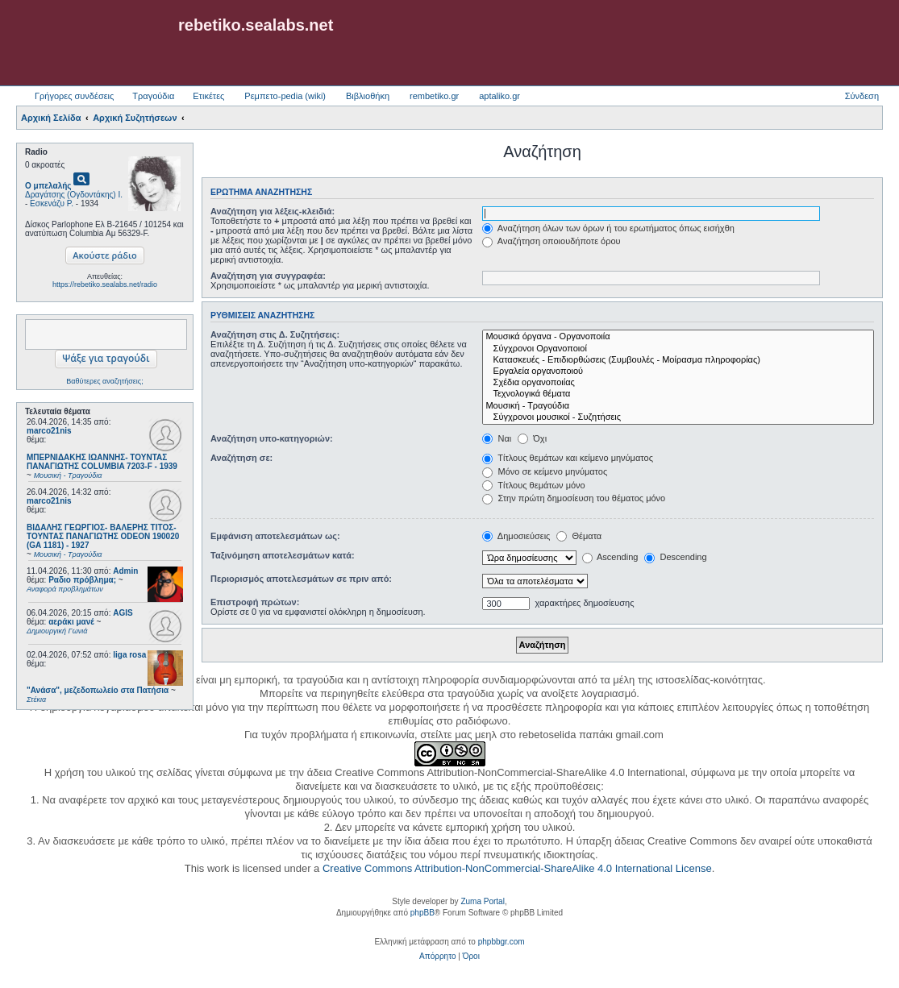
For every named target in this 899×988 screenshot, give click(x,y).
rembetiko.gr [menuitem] (434, 96)
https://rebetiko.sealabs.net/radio (104, 284)
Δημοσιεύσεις (516, 536)
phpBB (422, 912)
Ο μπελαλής (48, 185)
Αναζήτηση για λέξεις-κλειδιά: (272, 211)
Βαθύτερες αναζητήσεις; (104, 381)
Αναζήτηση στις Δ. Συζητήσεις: (274, 334)
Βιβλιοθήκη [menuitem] (367, 96)
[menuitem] (437, 956)
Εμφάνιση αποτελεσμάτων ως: (275, 536)
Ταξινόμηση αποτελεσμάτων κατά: (282, 555)
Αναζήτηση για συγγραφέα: (268, 275)
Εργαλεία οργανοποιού (678, 371)
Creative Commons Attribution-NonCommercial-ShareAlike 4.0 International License (517, 868)
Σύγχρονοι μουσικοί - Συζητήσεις (678, 417)
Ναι (496, 438)
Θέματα (578, 536)
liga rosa (129, 654)
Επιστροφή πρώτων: (254, 602)
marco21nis (49, 430)
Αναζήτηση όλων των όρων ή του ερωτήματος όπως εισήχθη (608, 228)
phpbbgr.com (501, 941)
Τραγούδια (153, 96)
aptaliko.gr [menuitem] (499, 96)
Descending (675, 557)
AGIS (122, 612)
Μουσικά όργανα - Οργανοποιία (678, 336)
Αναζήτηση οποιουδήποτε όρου (551, 241)
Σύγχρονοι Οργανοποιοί (678, 349)
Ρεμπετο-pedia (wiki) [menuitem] (285, 96)
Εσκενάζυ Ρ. (51, 203)
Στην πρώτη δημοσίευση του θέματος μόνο (573, 498)
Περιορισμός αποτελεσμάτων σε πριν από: (301, 578)
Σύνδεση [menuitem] (862, 96)
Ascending (610, 557)
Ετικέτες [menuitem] (208, 96)
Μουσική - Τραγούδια (678, 406)
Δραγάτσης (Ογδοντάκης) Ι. (74, 194)
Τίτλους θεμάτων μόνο (533, 485)
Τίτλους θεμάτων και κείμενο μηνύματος (567, 458)
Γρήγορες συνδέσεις (74, 96)
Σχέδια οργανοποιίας (678, 382)
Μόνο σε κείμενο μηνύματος (544, 471)
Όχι (532, 438)
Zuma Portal (482, 901)
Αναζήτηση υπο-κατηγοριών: (271, 438)
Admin (125, 571)
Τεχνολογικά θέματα (678, 394)
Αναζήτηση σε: (241, 458)
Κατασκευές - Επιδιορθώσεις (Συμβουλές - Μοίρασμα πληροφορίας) (678, 360)
